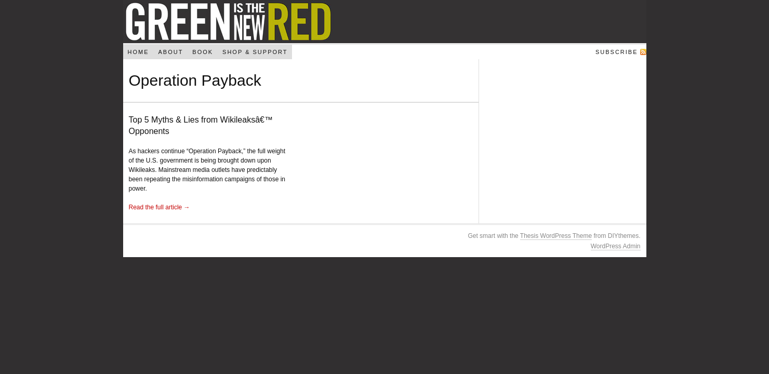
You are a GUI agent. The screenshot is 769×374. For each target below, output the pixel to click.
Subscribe (616, 52)
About (170, 52)
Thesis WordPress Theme (556, 235)
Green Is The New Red (384, 21)
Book (202, 52)
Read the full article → (159, 207)
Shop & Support (254, 52)
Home (138, 52)
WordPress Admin (616, 246)
